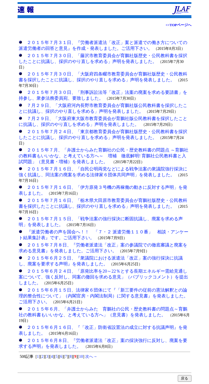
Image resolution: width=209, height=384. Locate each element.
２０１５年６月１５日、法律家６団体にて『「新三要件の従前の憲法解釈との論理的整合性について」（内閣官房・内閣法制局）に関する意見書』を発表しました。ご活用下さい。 (103, 296)
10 (81, 356)
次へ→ (90, 356)
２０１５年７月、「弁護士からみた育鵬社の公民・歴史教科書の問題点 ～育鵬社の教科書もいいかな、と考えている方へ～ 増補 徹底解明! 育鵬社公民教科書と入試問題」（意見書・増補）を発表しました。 (103, 156)
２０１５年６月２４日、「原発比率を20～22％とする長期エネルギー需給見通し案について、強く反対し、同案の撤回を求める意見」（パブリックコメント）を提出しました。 (103, 277)
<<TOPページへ (178, 25)
